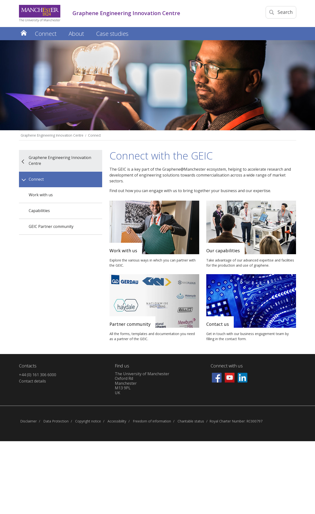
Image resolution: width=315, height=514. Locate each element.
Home (24, 32)
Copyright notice (88, 421)
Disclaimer (28, 421)
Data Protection (56, 421)
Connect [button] (45, 33)
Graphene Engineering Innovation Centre (52, 135)
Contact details (32, 381)
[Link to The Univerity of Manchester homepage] (39, 13)
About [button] (76, 33)
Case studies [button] (112, 33)
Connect (94, 135)
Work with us (41, 194)
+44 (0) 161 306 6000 (37, 374)
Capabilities (39, 210)
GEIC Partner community (51, 226)
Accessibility (117, 421)
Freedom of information (152, 421)
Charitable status (191, 421)
